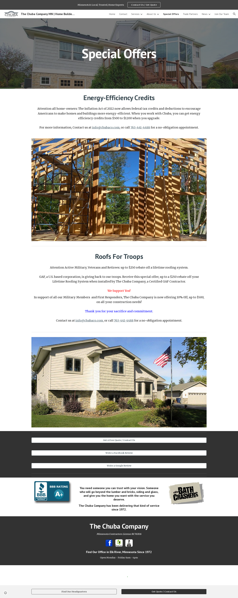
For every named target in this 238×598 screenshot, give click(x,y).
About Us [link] (151, 13)
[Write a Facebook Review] (119, 453)
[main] (119, 53)
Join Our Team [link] (222, 13)
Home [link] (112, 13)
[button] (234, 14)
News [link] (204, 13)
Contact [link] (123, 13)
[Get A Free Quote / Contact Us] (119, 440)
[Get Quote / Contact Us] (163, 591)
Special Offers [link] (171, 13)
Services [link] (135, 13)
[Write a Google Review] (119, 465)
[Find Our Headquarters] (74, 591)
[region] (119, 5)
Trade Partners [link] (190, 13)
